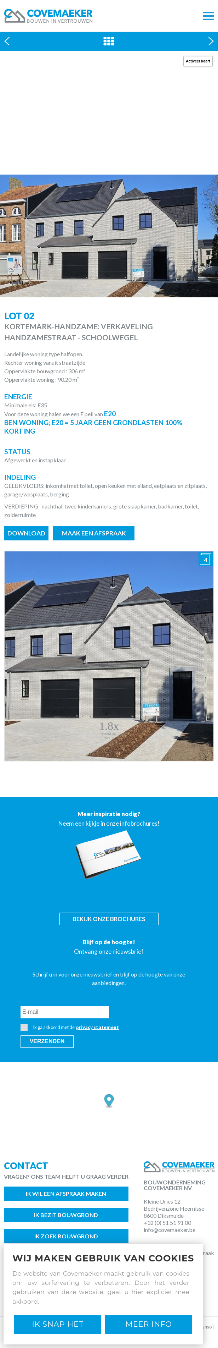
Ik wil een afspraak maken (66, 1193)
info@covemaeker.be (169, 1229)
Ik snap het (58, 1324)
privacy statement (97, 1027)
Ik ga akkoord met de (70, 1027)
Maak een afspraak (94, 533)
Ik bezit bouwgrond (66, 1214)
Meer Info (149, 1324)
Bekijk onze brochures (109, 919)
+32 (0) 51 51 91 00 (167, 1222)
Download (26, 533)
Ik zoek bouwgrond (66, 1236)
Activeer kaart (198, 61)
